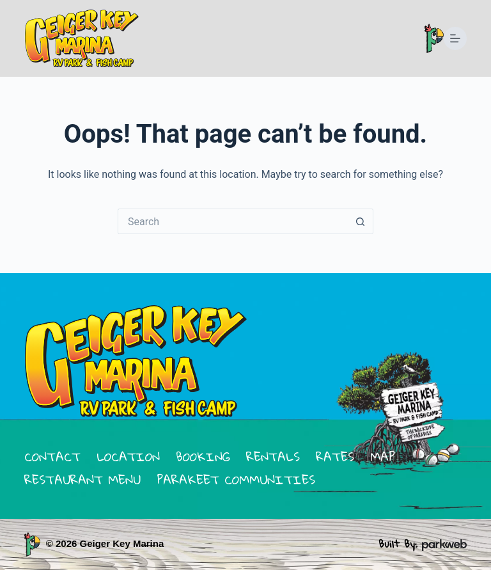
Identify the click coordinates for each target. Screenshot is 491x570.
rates (335, 456)
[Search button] (360, 221)
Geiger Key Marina (122, 543)
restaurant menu (82, 479)
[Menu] (455, 38)
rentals (273, 456)
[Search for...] (233, 221)
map (382, 456)
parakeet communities (236, 479)
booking (203, 456)
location (128, 456)
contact (52, 456)
